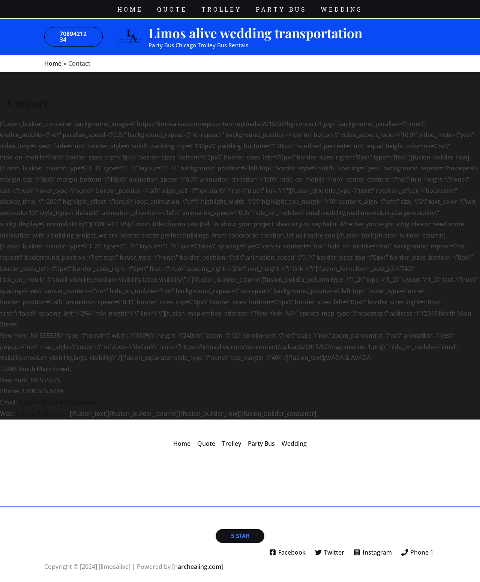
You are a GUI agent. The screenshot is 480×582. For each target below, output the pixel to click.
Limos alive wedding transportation (255, 27)
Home (183, 438)
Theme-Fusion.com (43, 408)
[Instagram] (372, 547)
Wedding (292, 438)
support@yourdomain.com (56, 397)
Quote (207, 438)
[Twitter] (330, 547)
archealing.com (199, 561)
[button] (73, 31)
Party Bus (260, 438)
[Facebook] (287, 547)
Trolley (231, 438)
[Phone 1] (417, 547)
